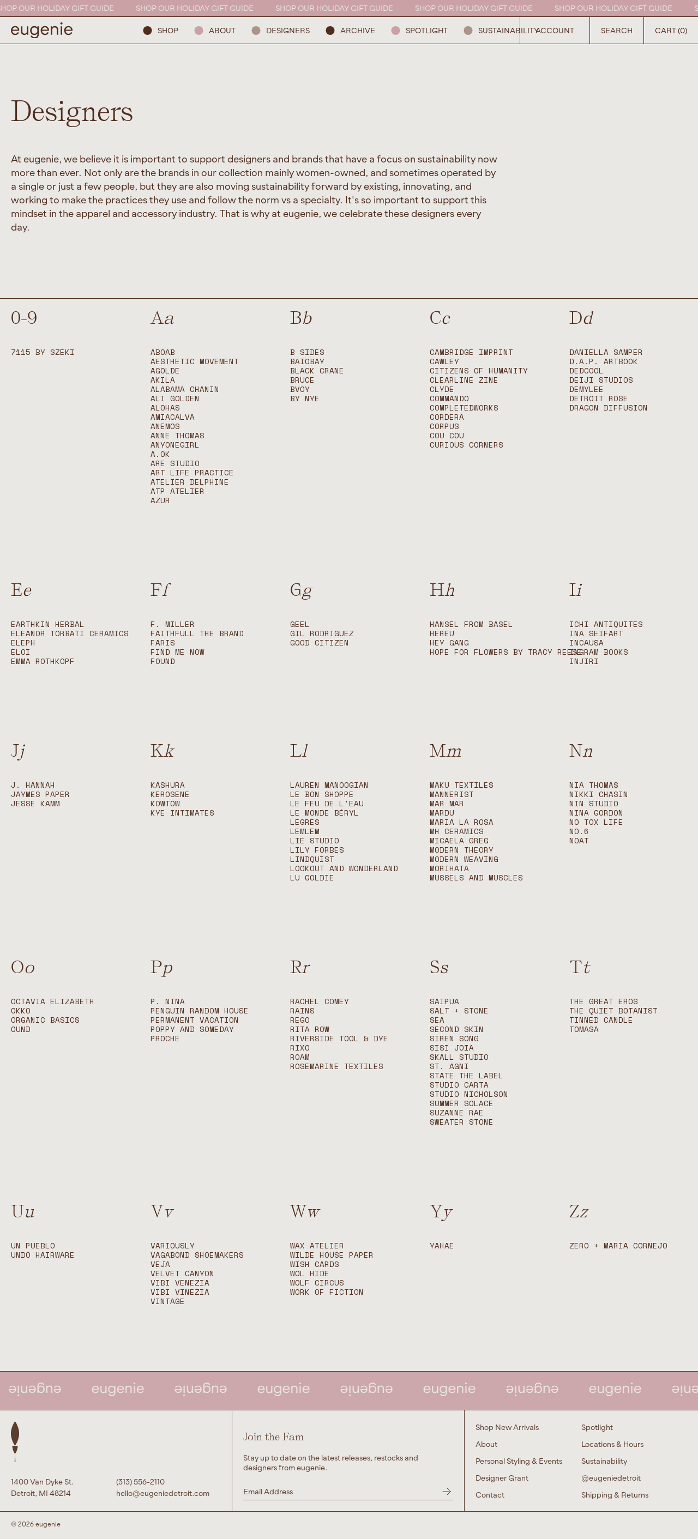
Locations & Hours (612, 1444)
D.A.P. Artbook (603, 361)
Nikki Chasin (598, 794)
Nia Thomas (593, 785)
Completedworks (464, 408)
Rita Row (309, 1029)
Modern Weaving (464, 859)
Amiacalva (173, 417)
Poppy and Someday (192, 1029)
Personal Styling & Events (519, 1460)
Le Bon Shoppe (322, 794)
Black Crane (317, 371)
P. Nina (168, 1001)
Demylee (586, 389)
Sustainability (501, 30)
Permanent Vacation (195, 1020)
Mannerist (452, 794)
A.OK (160, 454)
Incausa (586, 643)
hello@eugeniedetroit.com (162, 1493)
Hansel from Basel (471, 624)
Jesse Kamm (35, 803)
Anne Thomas (177, 435)
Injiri (584, 661)
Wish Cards (314, 1264)
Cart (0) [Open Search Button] (671, 30)
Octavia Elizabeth (52, 1001)
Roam (300, 1057)
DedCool (586, 371)
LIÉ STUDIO (314, 841)
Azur (160, 500)
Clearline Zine (464, 380)
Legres (305, 822)
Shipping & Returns (614, 1494)
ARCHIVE (350, 30)
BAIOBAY (307, 361)
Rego (300, 1020)
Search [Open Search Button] (617, 30)
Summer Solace (462, 1103)
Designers (281, 30)
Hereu (442, 633)
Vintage (168, 1301)
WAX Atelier (317, 1246)
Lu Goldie (312, 878)
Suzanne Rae (457, 1113)
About (215, 30)
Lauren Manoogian (329, 785)
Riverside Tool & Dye (339, 1038)
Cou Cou (447, 435)
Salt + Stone (459, 1011)
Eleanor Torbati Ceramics (70, 633)
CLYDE (442, 389)
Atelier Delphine (190, 482)
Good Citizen (319, 643)
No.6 (579, 831)
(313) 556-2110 (140, 1481)
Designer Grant (502, 1477)
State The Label (466, 1076)
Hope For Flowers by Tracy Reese (506, 652)
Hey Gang (449, 643)
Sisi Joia (452, 1048)
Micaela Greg (459, 841)
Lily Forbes (317, 850)
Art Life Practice (192, 473)
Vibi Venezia (180, 1283)
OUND (21, 1029)
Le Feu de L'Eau (327, 803)
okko (21, 1011)
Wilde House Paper (332, 1255)
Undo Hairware (43, 1255)
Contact (490, 1494)
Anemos (165, 426)
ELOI (21, 652)
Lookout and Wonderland (344, 868)
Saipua (444, 1001)
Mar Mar (447, 803)
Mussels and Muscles (476, 878)
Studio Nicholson (469, 1094)
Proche (165, 1038)
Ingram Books (598, 652)
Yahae (442, 1246)
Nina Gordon (596, 813)
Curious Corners (466, 445)
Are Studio (175, 463)
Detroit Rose (598, 398)
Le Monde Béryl (324, 813)
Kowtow (165, 803)
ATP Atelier (177, 491)
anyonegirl (175, 445)
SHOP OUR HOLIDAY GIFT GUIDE (61, 8)
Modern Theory (462, 850)
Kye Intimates (182, 813)
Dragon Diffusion (608, 408)
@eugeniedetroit (611, 1477)
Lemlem (305, 831)
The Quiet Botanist (613, 1011)
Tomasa (584, 1029)
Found (163, 661)
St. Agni (449, 1066)
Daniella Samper (606, 352)
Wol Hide (309, 1273)
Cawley (444, 361)
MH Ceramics (457, 831)
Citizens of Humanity (479, 371)
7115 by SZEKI (43, 352)
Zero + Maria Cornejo (618, 1246)
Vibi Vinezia (180, 1292)
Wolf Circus (317, 1283)
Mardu (442, 813)
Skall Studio (459, 1057)
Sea (437, 1020)
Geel (300, 624)
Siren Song (454, 1038)
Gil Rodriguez (322, 633)
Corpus (444, 426)
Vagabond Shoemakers (197, 1255)
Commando (449, 398)
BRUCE (302, 380)
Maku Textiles (462, 785)
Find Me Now (177, 652)
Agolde (165, 371)
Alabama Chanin (185, 389)
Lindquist (312, 859)
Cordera (447, 417)
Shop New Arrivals (507, 1427)
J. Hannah (33, 785)
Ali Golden (175, 398)
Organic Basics (45, 1020)
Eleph (23, 643)
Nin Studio (593, 803)
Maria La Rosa (462, 822)
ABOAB (163, 352)
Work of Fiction (327, 1292)
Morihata (449, 868)
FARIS (163, 643)
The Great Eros (603, 1001)
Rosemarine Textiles (336, 1066)
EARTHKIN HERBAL (48, 624)
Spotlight (420, 30)
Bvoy (300, 389)
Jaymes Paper (40, 794)
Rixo (300, 1048)
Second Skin (457, 1029)
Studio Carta (459, 1085)
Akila (163, 380)
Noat (579, 841)
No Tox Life (596, 822)
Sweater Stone (462, 1122)
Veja (160, 1264)
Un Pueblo (33, 1246)
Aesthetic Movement (195, 361)
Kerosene (170, 794)
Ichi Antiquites (606, 624)
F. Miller (173, 624)
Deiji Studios (601, 380)
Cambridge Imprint (471, 352)
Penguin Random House (200, 1011)
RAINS (302, 1011)
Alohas (165, 408)
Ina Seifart (596, 633)
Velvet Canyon (182, 1273)
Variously (173, 1246)
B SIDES (307, 352)
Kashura (168, 785)
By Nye (305, 398)
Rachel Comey (319, 1001)
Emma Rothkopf (43, 661)
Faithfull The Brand (197, 633)
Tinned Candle (601, 1020)
